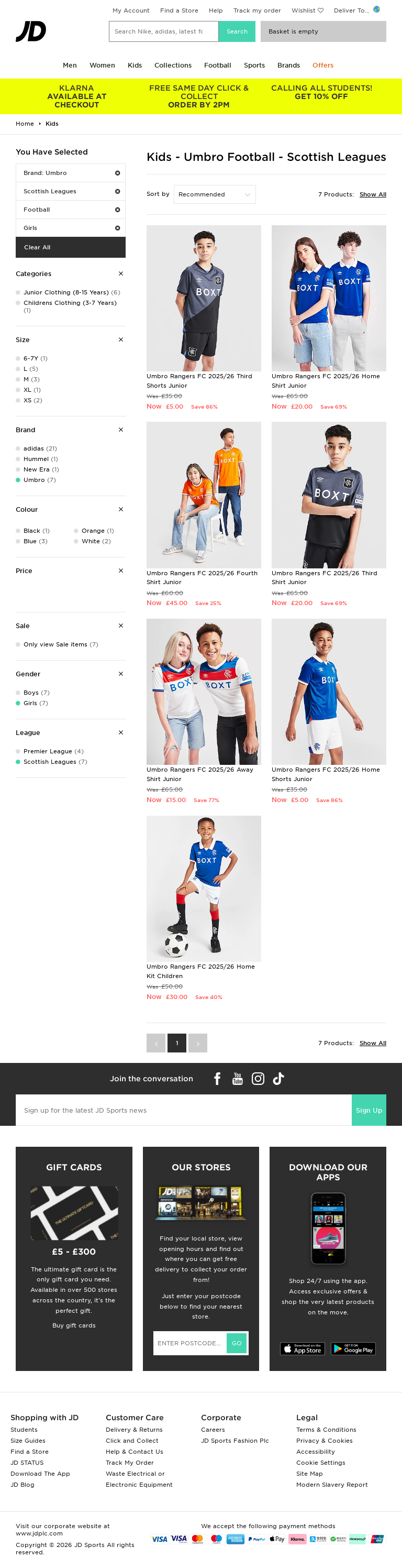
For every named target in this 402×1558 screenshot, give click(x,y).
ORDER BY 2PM (199, 96)
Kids (135, 65)
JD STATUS (26, 1462)
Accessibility (315, 1451)
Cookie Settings (320, 1462)
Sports (254, 65)
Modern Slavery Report (332, 1484)
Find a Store (179, 10)
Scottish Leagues (72, 191)
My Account (131, 10)
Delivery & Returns (134, 1429)
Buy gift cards (74, 1325)
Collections (173, 65)
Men (70, 65)
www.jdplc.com (39, 1533)
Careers (213, 1429)
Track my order (257, 10)
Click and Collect (132, 1440)
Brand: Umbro (72, 173)
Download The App (40, 1473)
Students (24, 1429)
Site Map (309, 1473)
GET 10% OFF (321, 92)
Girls (72, 228)
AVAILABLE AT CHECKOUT (77, 96)
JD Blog (22, 1484)
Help (216, 10)
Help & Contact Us (134, 1451)
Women (102, 65)
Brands (288, 65)
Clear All (37, 247)
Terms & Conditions (326, 1429)
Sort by (158, 194)
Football (217, 65)
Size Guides (28, 1440)
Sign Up (369, 1110)
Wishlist (304, 10)
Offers (322, 65)
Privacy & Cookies (324, 1440)
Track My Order (130, 1462)
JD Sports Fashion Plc (235, 1440)
